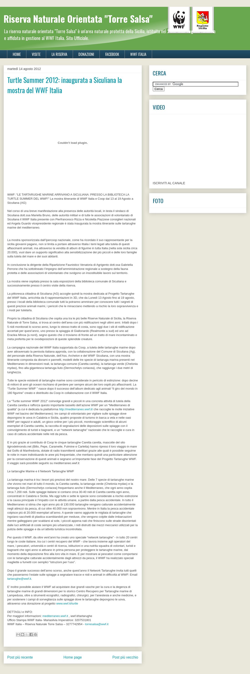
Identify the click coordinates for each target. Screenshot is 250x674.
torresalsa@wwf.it (96, 624)
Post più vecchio (125, 657)
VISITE (36, 54)
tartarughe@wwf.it (19, 578)
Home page (72, 657)
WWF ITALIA (138, 54)
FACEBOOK (112, 54)
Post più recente (20, 657)
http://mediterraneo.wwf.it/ (76, 409)
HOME (17, 54)
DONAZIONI (86, 54)
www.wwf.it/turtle (67, 603)
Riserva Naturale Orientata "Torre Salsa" (78, 18)
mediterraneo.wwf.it (55, 616)
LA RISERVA (59, 54)
